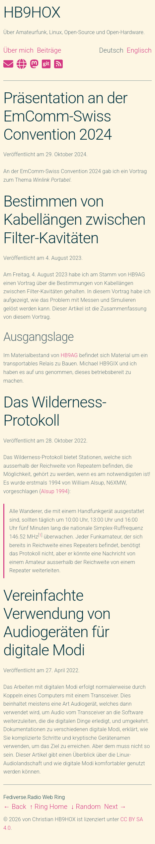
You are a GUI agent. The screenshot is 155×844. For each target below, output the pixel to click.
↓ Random (86, 807)
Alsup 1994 (54, 491)
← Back (14, 807)
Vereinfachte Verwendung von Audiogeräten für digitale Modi (57, 622)
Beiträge (49, 50)
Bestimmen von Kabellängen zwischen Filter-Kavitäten (74, 219)
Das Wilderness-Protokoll (54, 411)
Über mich (18, 50)
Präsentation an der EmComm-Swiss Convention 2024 (65, 116)
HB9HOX (31, 12)
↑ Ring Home (48, 807)
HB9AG (69, 355)
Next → (115, 807)
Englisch (139, 50)
